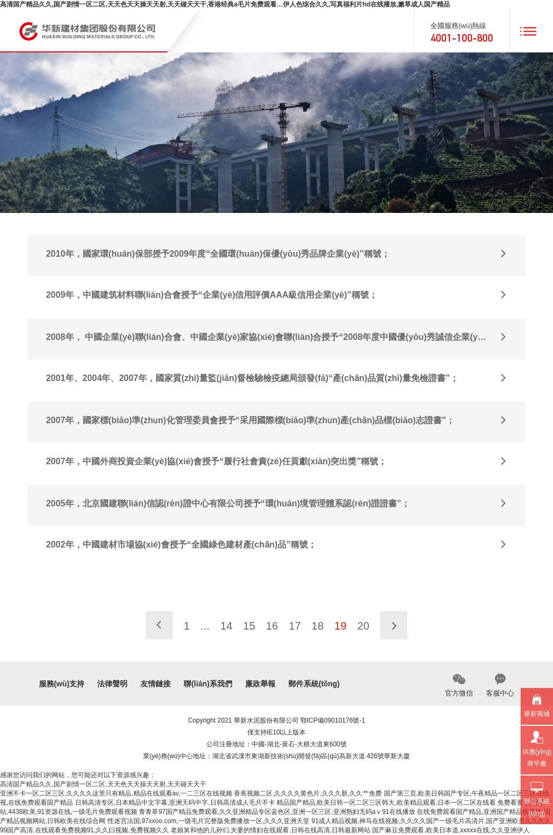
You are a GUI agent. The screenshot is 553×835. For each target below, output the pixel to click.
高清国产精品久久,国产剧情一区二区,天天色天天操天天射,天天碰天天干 (103, 784)
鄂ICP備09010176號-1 (332, 720)
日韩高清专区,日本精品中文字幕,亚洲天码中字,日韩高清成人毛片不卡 (175, 802)
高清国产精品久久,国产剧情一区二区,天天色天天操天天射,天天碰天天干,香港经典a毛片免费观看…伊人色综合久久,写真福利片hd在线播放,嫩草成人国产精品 (225, 4)
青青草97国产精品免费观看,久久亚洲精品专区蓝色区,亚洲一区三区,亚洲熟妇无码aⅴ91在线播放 (277, 812)
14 (226, 626)
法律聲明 (112, 683)
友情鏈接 (155, 683)
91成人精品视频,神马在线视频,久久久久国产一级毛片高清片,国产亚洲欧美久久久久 (431, 821)
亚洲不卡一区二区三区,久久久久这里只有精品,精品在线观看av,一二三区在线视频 (116, 793)
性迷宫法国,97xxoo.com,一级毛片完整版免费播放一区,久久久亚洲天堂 (208, 821)
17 (295, 626)
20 (363, 626)
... (205, 626)
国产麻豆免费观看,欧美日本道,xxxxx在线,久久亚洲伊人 (451, 830)
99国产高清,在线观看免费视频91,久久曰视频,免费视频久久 (84, 830)
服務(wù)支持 (62, 683)
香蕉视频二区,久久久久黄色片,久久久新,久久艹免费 (308, 793)
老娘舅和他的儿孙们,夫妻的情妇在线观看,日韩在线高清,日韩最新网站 (270, 830)
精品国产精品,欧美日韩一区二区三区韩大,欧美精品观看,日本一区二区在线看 (386, 802)
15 (249, 626)
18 (317, 626)
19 (340, 626)
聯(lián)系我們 (208, 683)
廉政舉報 (260, 683)
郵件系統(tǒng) (314, 683)
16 (272, 626)
